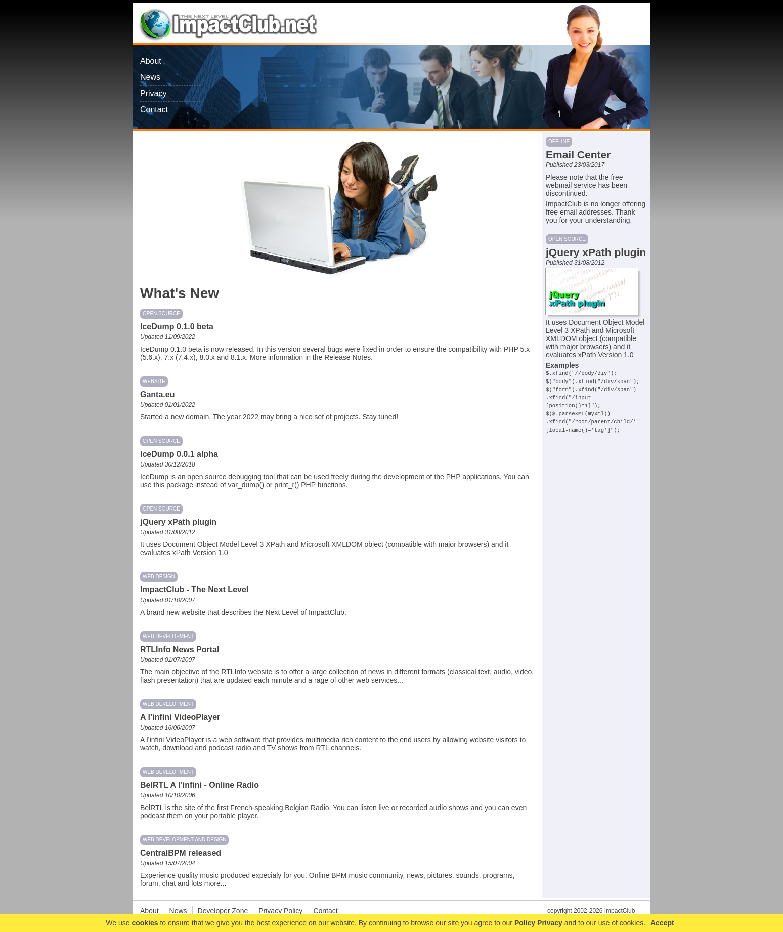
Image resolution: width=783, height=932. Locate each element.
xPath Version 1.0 (200, 552)
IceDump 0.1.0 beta (176, 326)
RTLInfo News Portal (179, 649)
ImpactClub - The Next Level (194, 589)
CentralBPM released (180, 853)
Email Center (578, 154)
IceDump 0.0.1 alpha (179, 454)
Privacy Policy (280, 911)
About (150, 61)
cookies (145, 923)
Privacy (153, 93)
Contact (154, 109)
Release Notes (347, 357)
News (150, 77)
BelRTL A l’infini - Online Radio (199, 785)
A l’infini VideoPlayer (180, 717)
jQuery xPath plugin (178, 522)
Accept (662, 923)
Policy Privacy (538, 923)
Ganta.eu (157, 394)
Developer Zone (223, 911)
